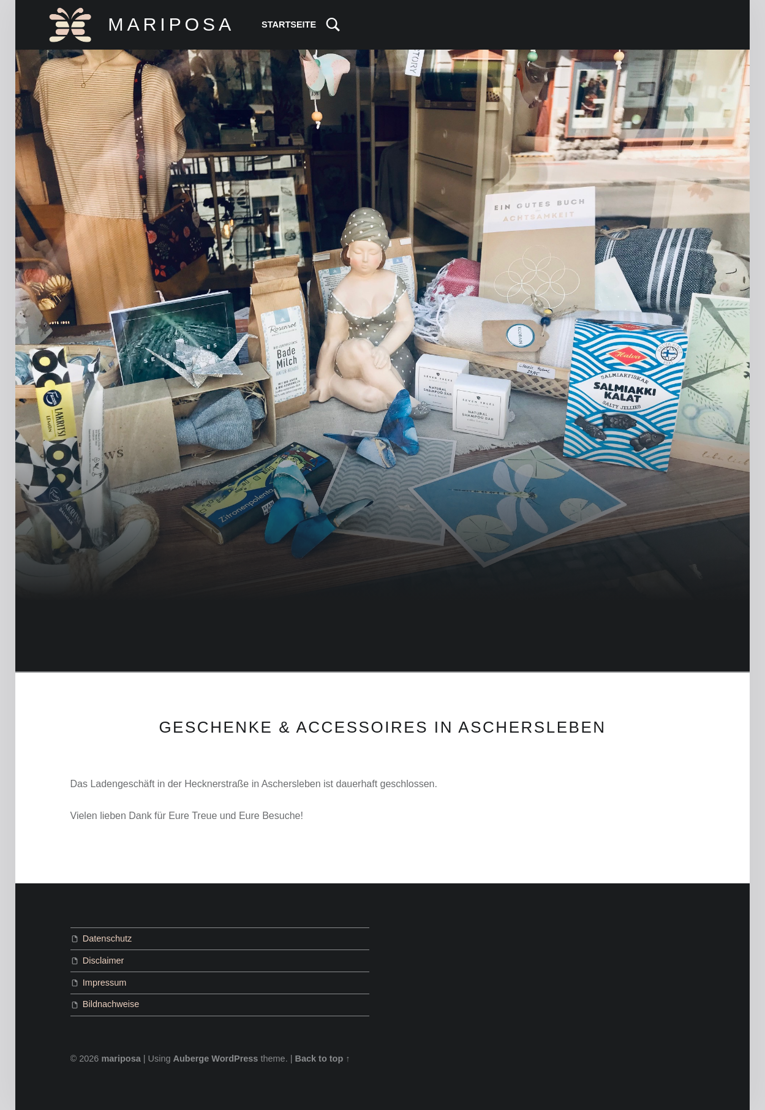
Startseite (289, 24)
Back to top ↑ (322, 1058)
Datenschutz (107, 938)
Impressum (105, 982)
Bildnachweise (111, 1004)
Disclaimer (103, 960)
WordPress (234, 1058)
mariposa (120, 1058)
